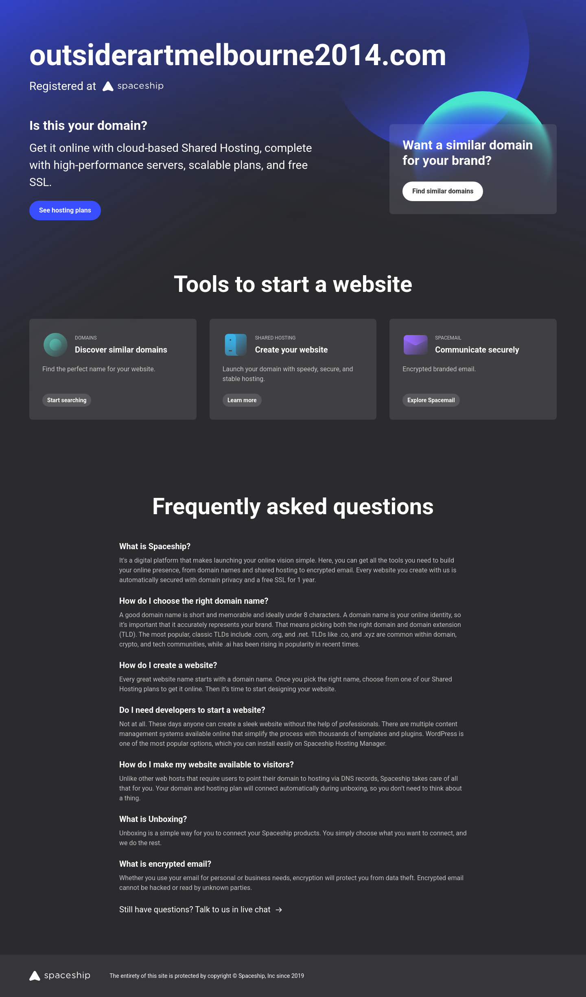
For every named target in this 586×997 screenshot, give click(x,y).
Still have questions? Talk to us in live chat (201, 909)
